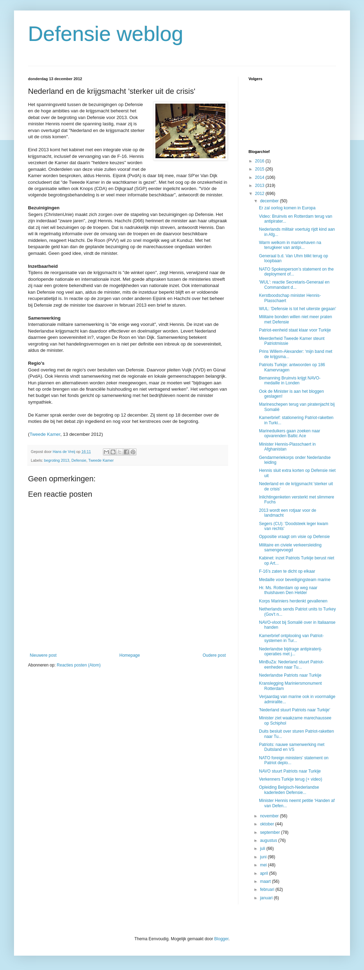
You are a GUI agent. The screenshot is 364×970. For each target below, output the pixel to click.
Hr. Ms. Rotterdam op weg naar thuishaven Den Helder (288, 590)
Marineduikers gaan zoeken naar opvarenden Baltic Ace (289, 433)
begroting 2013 (56, 460)
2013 (260, 185)
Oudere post (214, 655)
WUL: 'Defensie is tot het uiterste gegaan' (297, 308)
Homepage (129, 655)
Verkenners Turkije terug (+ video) (290, 779)
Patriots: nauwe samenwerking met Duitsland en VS (291, 747)
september (270, 832)
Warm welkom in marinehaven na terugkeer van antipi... (290, 245)
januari (267, 897)
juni (264, 856)
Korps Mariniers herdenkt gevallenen (293, 601)
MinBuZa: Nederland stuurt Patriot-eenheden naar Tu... (291, 664)
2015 (260, 169)
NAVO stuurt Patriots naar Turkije (290, 771)
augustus (269, 840)
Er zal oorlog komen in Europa (287, 207)
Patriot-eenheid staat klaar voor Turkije (295, 330)
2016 (260, 161)
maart (266, 881)
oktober (267, 824)
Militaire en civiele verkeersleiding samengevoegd (290, 547)
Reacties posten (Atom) (78, 665)
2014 (260, 177)
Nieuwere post (43, 655)
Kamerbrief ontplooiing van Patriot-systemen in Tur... (291, 638)
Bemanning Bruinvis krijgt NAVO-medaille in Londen (290, 380)
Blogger (221, 938)
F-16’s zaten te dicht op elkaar (287, 571)
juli (263, 848)
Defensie (78, 460)
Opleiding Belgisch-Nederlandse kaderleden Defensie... (289, 790)
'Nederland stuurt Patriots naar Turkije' (294, 709)
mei (264, 865)
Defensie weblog (105, 34)
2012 (260, 193)
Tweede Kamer (44, 434)
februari (267, 889)
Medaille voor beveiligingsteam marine (294, 579)
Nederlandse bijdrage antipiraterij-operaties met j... (290, 651)
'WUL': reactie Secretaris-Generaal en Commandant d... (294, 284)
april (264, 873)
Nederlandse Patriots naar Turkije (290, 675)
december (270, 200)
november (270, 816)
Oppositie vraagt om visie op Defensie (294, 536)
